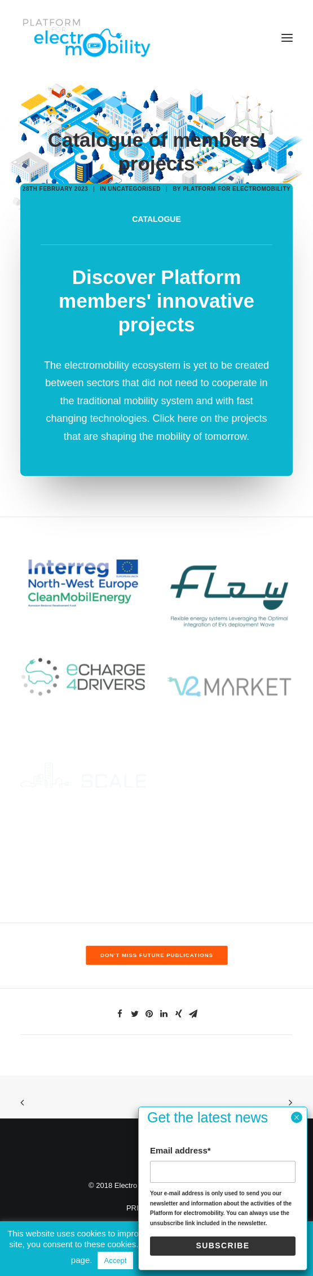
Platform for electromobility (236, 189)
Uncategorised (134, 189)
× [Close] (296, 1117)
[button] (287, 38)
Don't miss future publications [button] (156, 955)
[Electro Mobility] (86, 37)
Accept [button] (115, 1260)
